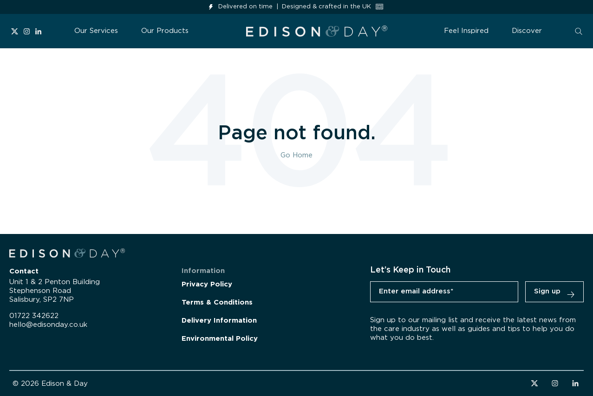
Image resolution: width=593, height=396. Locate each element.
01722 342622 (34, 315)
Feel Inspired (466, 30)
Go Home (296, 155)
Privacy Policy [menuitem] (207, 284)
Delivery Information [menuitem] (219, 320)
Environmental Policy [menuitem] (220, 338)
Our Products (165, 30)
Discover (527, 30)
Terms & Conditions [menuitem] (217, 302)
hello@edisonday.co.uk (48, 324)
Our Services (96, 30)
